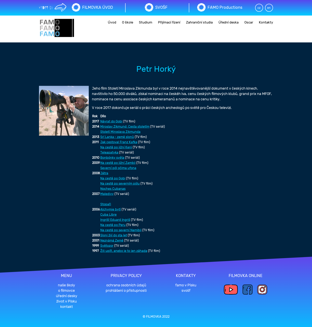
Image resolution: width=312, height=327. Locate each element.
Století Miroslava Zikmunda (120, 132)
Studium (145, 22)
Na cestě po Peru (113, 225)
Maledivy (107, 194)
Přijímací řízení (169, 22)
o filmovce (66, 290)
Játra (104, 173)
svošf (185, 290)
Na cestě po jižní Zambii (118, 163)
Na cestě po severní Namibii (120, 230)
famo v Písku (185, 285)
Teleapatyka (109, 152)
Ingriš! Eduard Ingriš (115, 220)
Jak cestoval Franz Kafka (118, 142)
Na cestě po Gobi (112, 178)
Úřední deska (228, 22)
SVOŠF (161, 7)
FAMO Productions (225, 7)
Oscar (248, 22)
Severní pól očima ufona (118, 168)
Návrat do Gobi (111, 121)
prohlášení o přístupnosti (126, 290)
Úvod (112, 22)
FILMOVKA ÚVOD (97, 7)
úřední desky (66, 296)
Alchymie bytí (110, 209)
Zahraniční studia (199, 22)
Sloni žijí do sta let (113, 235)
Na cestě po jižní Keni (116, 147)
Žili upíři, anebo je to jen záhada (123, 251)
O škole (127, 22)
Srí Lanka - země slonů (117, 137)
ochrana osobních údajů (126, 285)
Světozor (106, 246)
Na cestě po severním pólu (120, 183)
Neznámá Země (111, 240)
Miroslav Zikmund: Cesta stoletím (124, 126)
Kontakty (266, 22)
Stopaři (105, 204)
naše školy (66, 285)
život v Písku (66, 301)
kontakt (66, 306)
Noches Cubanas (113, 189)
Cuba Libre (108, 214)
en (269, 8)
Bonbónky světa (112, 158)
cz (258, 8)
